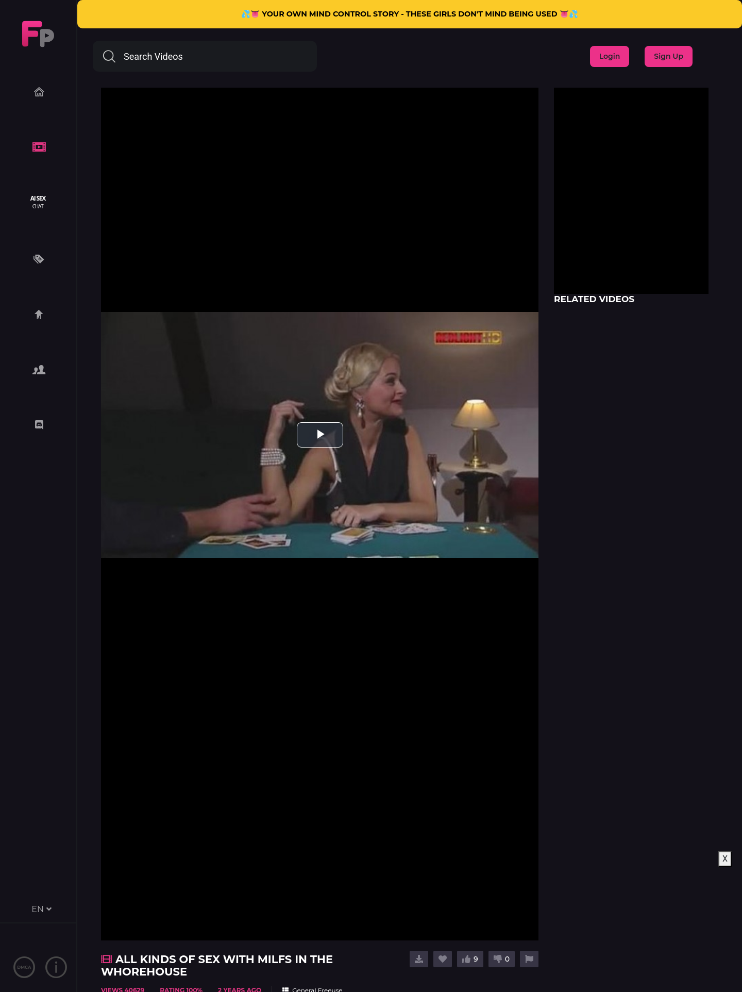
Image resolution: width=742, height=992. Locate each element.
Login (609, 56)
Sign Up (668, 56)
